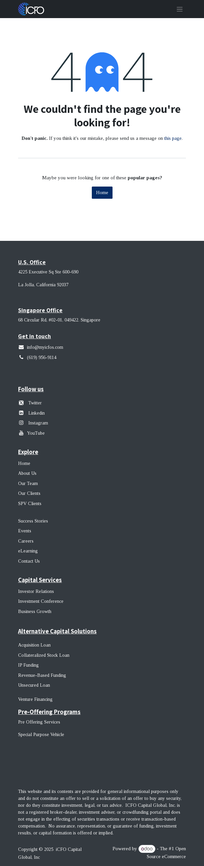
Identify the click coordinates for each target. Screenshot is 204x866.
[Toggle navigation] (179, 9)
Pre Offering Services (39, 722)
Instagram (37, 422)
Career (25, 541)
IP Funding (28, 665)
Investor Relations (36, 591)
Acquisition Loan (34, 645)
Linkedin (36, 413)
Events (24, 530)
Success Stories (33, 521)
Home (102, 192)
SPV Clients (30, 503)
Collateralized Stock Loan (43, 655)
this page (173, 138)
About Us (27, 473)
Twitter (35, 402)
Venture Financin (34, 699)
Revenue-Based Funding (42, 675)
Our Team (28, 483)
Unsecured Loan (34, 685)
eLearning (28, 550)
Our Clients (29, 493)
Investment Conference (41, 601)
